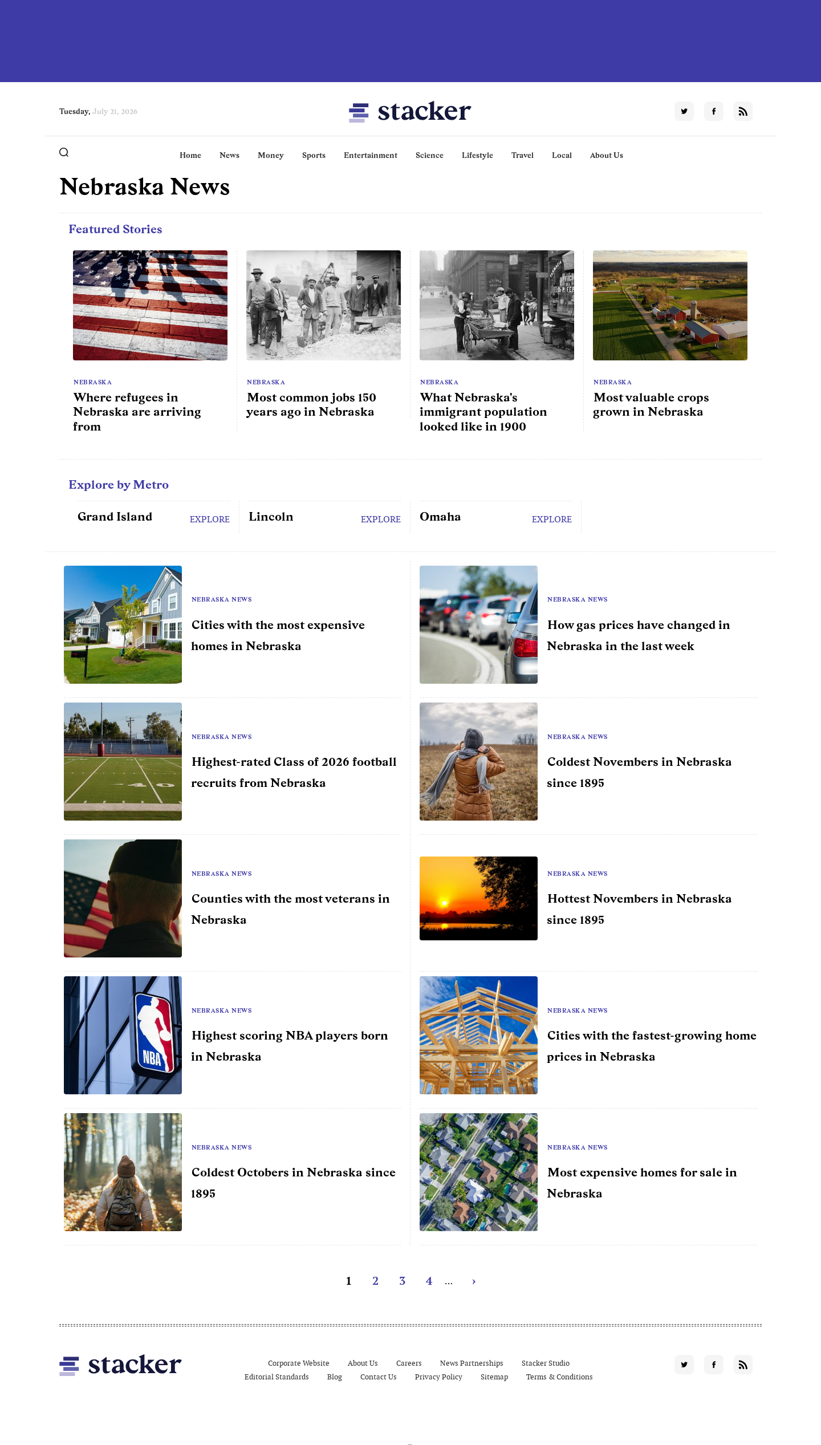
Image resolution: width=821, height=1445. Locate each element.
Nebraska (93, 382)
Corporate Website (299, 1363)
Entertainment (370, 155)
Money (271, 155)
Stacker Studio (546, 1363)
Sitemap (494, 1377)
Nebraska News (222, 599)
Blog (334, 1377)
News (229, 155)
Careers (409, 1363)
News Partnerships (471, 1363)
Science (430, 155)
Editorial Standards (277, 1377)
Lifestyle (477, 155)
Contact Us (378, 1377)
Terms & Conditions (559, 1377)
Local (562, 155)
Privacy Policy (438, 1377)
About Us (606, 155)
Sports (314, 155)
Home (190, 155)
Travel (522, 155)
